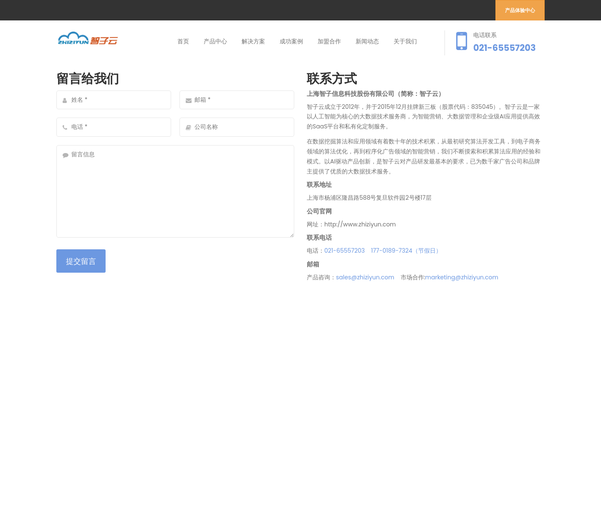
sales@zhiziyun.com (365, 277)
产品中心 (215, 41)
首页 (183, 41)
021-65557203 (344, 250)
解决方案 (253, 41)
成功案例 (291, 41)
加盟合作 (329, 41)
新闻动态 (367, 41)
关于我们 (405, 41)
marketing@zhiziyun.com (461, 277)
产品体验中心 (520, 10)
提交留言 (81, 261)
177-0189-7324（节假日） (406, 250)
